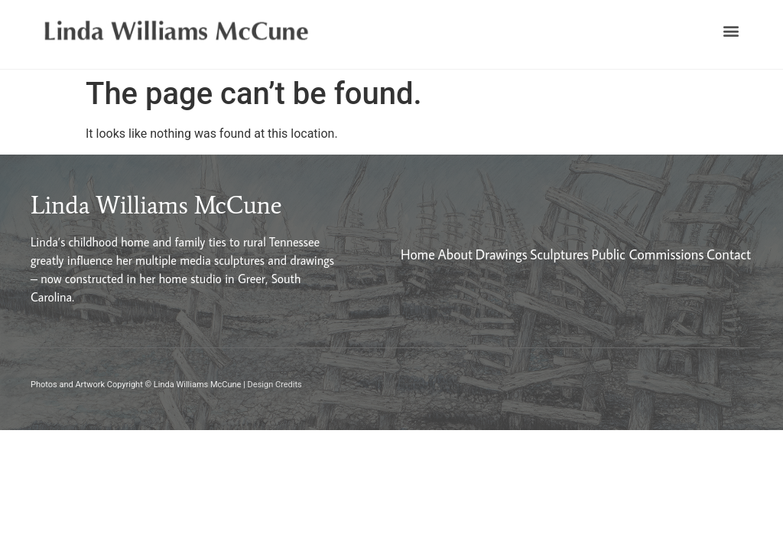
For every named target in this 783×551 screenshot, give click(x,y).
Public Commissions (648, 254)
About (455, 254)
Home (418, 254)
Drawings (502, 254)
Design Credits (275, 385)
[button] (731, 31)
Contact (729, 254)
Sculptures (559, 254)
